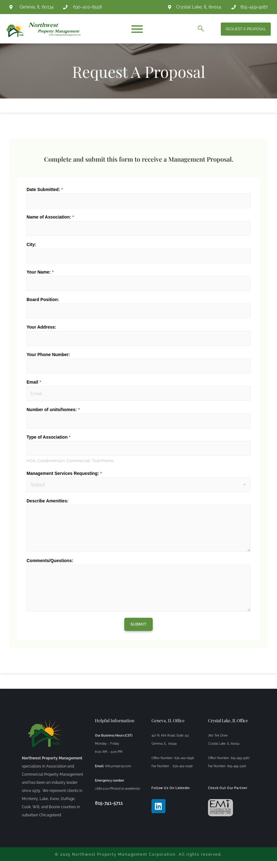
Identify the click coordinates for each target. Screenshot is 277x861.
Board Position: (43, 299)
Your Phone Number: (48, 354)
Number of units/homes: (53, 409)
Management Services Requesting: (64, 473)
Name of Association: (50, 216)
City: (31, 244)
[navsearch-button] (201, 29)
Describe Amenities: (47, 500)
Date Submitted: (45, 189)
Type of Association (49, 437)
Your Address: (41, 327)
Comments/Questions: (50, 560)
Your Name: (40, 271)
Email (34, 382)
